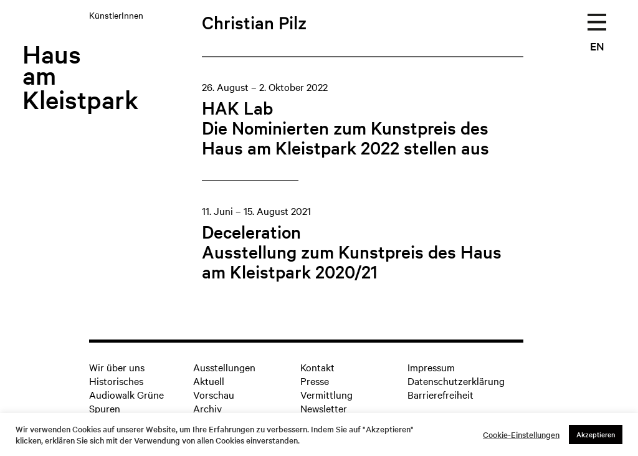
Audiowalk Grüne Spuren (126, 401)
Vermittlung (326, 394)
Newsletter (323, 408)
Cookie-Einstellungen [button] (521, 434)
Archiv (207, 408)
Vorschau (213, 394)
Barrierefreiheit (440, 394)
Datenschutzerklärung (456, 380)
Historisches (116, 380)
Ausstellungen (224, 367)
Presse (314, 380)
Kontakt (317, 367)
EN (597, 46)
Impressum (431, 367)
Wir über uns (117, 367)
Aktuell (208, 380)
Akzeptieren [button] (595, 434)
